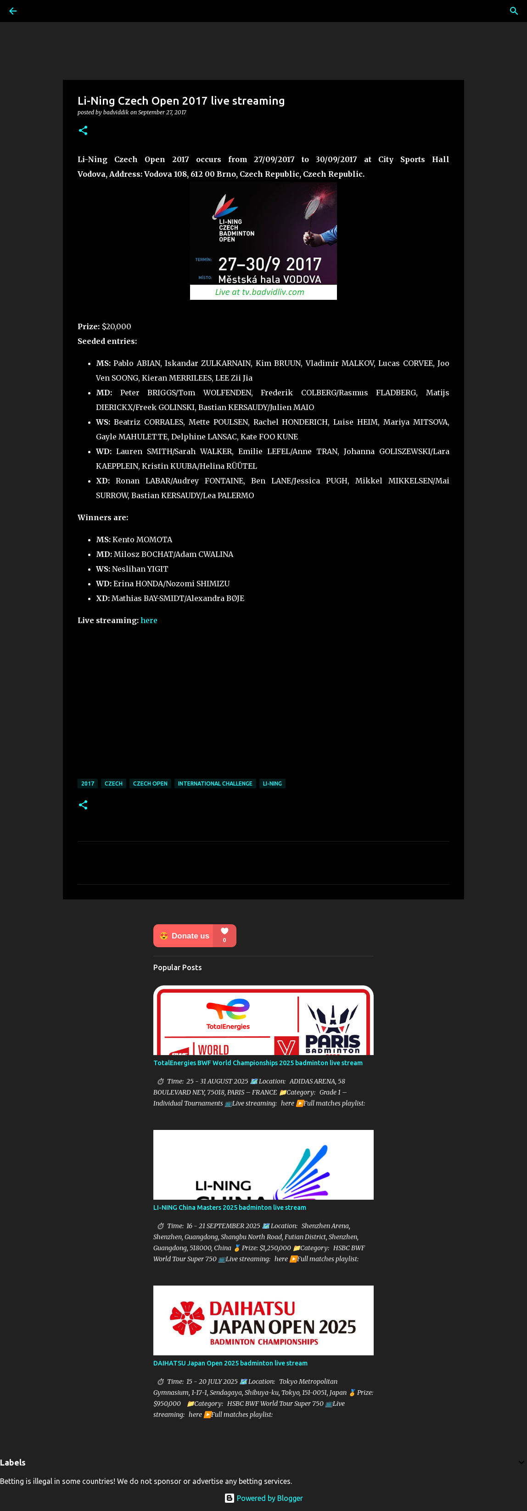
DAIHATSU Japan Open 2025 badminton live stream (230, 1363)
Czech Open (150, 783)
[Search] (514, 11)
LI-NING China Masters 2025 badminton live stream (229, 1207)
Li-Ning (272, 783)
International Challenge (215, 783)
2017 (87, 783)
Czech (114, 783)
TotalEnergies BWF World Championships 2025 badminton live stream (258, 1063)
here (148, 620)
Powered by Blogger (263, 1498)
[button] (83, 131)
